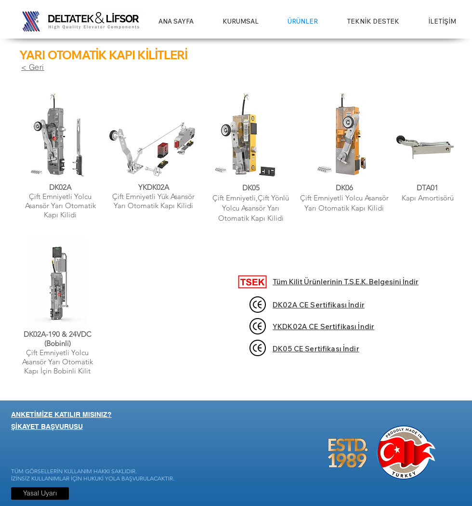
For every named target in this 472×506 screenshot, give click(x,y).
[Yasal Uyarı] (40, 493)
